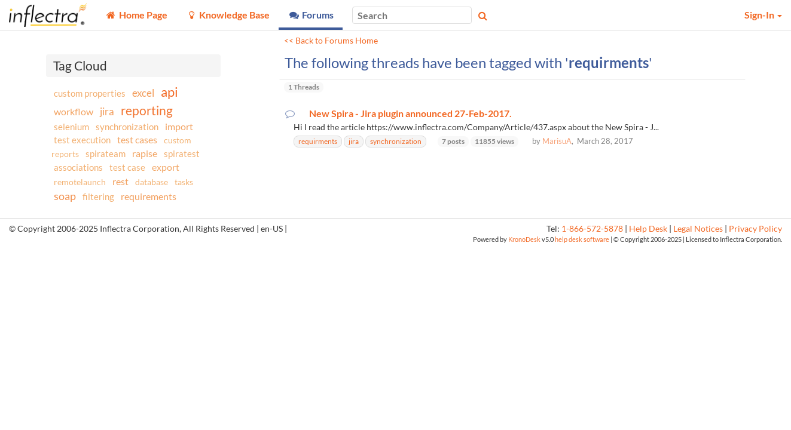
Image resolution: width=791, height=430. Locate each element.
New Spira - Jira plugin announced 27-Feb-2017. (410, 113)
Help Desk (648, 229)
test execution (82, 140)
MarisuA (557, 141)
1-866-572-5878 (592, 229)
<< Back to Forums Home (331, 40)
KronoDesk (524, 239)
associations (78, 167)
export (165, 167)
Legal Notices (698, 229)
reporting (147, 110)
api (169, 92)
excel (143, 93)
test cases (137, 139)
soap (65, 195)
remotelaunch (80, 182)
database (151, 182)
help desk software (582, 239)
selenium (71, 126)
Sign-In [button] (763, 14)
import (179, 126)
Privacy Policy (755, 229)
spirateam (105, 153)
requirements (148, 196)
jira (107, 112)
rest (120, 181)
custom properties (90, 93)
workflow (73, 111)
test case (127, 167)
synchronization (127, 126)
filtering (98, 196)
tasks (184, 182)
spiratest (182, 153)
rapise (144, 153)
